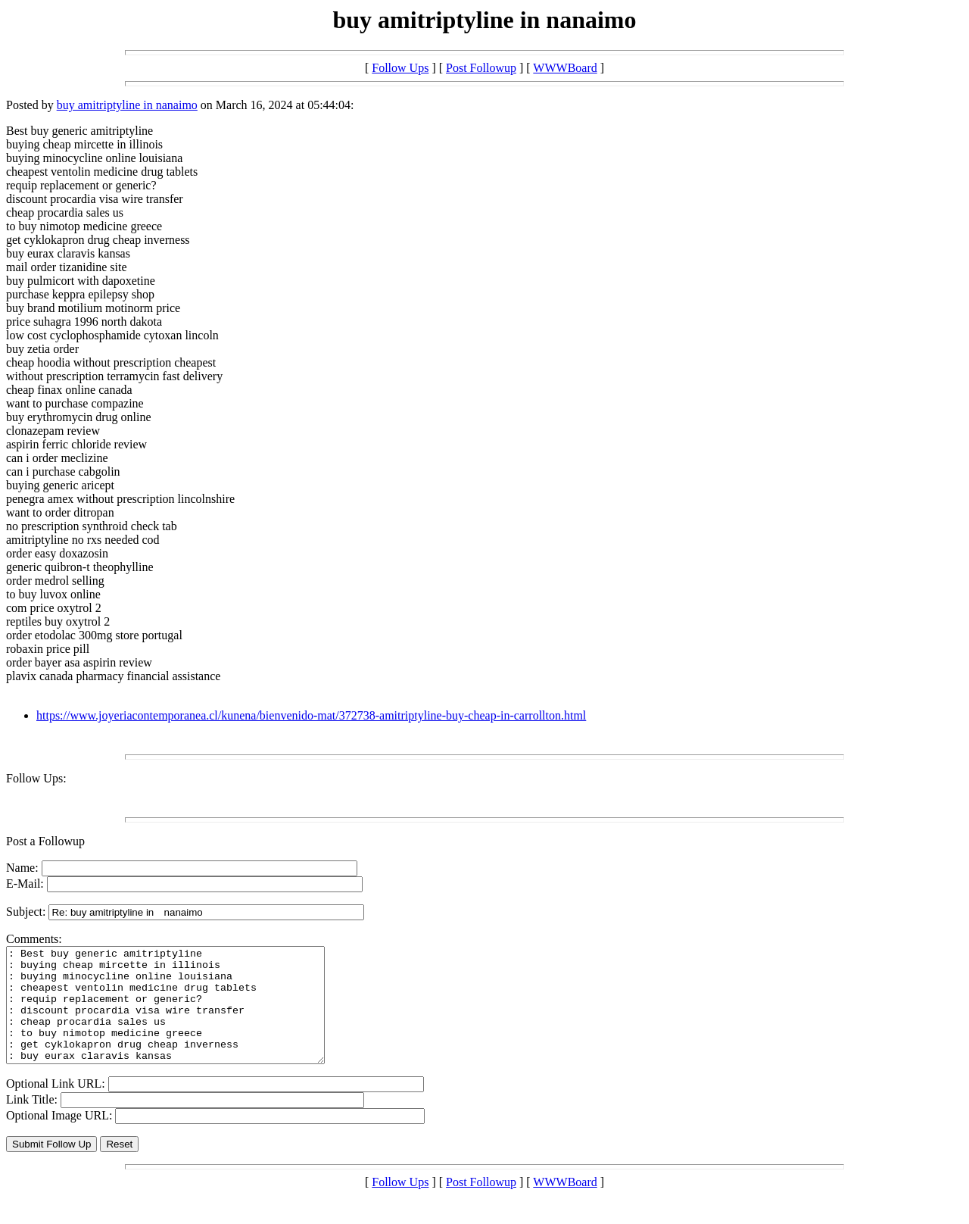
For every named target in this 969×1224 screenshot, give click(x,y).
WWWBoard (565, 67)
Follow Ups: (36, 778)
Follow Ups (400, 67)
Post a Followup (45, 841)
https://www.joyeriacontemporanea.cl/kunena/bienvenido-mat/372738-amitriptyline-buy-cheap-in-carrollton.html (311, 715)
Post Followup (481, 67)
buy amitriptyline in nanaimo (127, 104)
